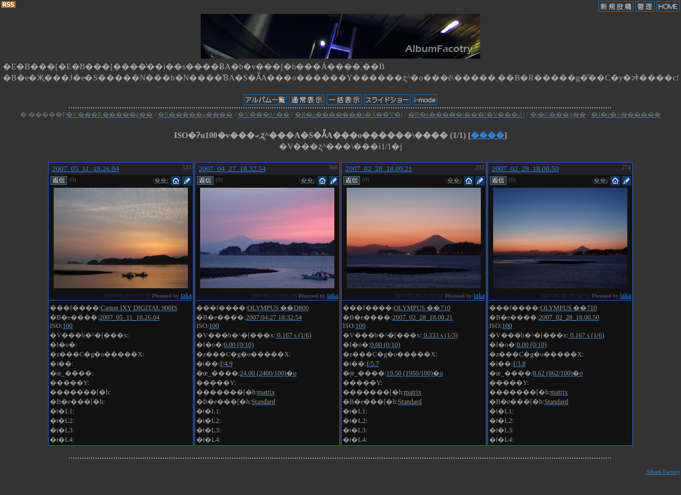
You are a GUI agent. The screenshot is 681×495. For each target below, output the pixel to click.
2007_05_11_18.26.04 (85, 168)
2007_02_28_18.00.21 (378, 168)
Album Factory (663, 472)
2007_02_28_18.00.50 (525, 168)
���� (487, 135)
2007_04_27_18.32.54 (232, 168)
